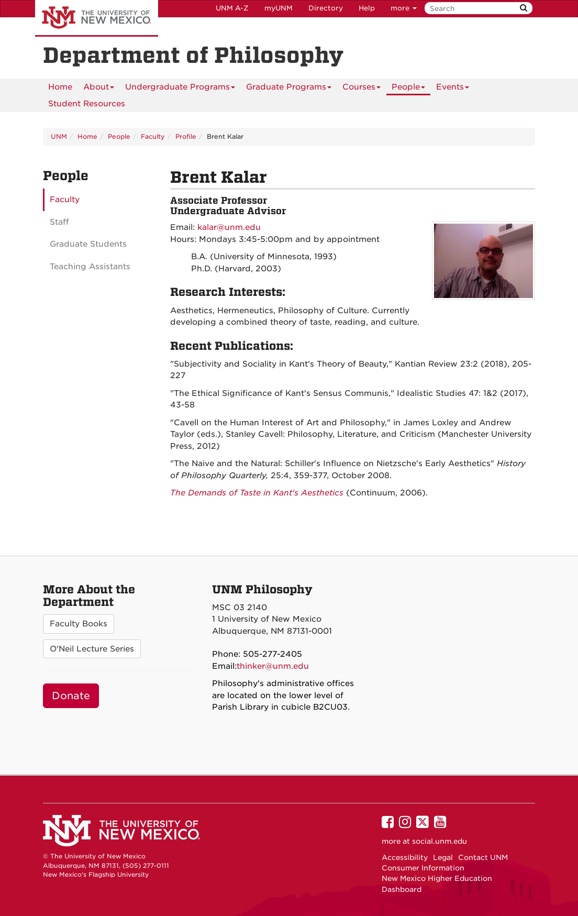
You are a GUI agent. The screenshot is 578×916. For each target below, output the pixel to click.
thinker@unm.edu (273, 666)
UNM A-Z (232, 8)
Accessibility (405, 857)
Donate (71, 696)
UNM (59, 136)
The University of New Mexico (96, 18)
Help (367, 8)
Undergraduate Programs (180, 88)
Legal (443, 857)
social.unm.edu (439, 841)
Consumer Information (423, 868)
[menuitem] (60, 87)
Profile (185, 136)
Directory (325, 8)
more (404, 8)
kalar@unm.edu (229, 227)
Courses (361, 88)
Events (452, 88)
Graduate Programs (288, 88)
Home (60, 87)
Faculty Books (78, 623)
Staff (59, 222)
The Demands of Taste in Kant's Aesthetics (256, 493)
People (408, 88)
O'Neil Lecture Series (92, 649)
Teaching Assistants (90, 266)
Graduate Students (88, 244)
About (98, 88)
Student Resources (86, 103)
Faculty (153, 136)
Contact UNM (483, 857)
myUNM (278, 8)
